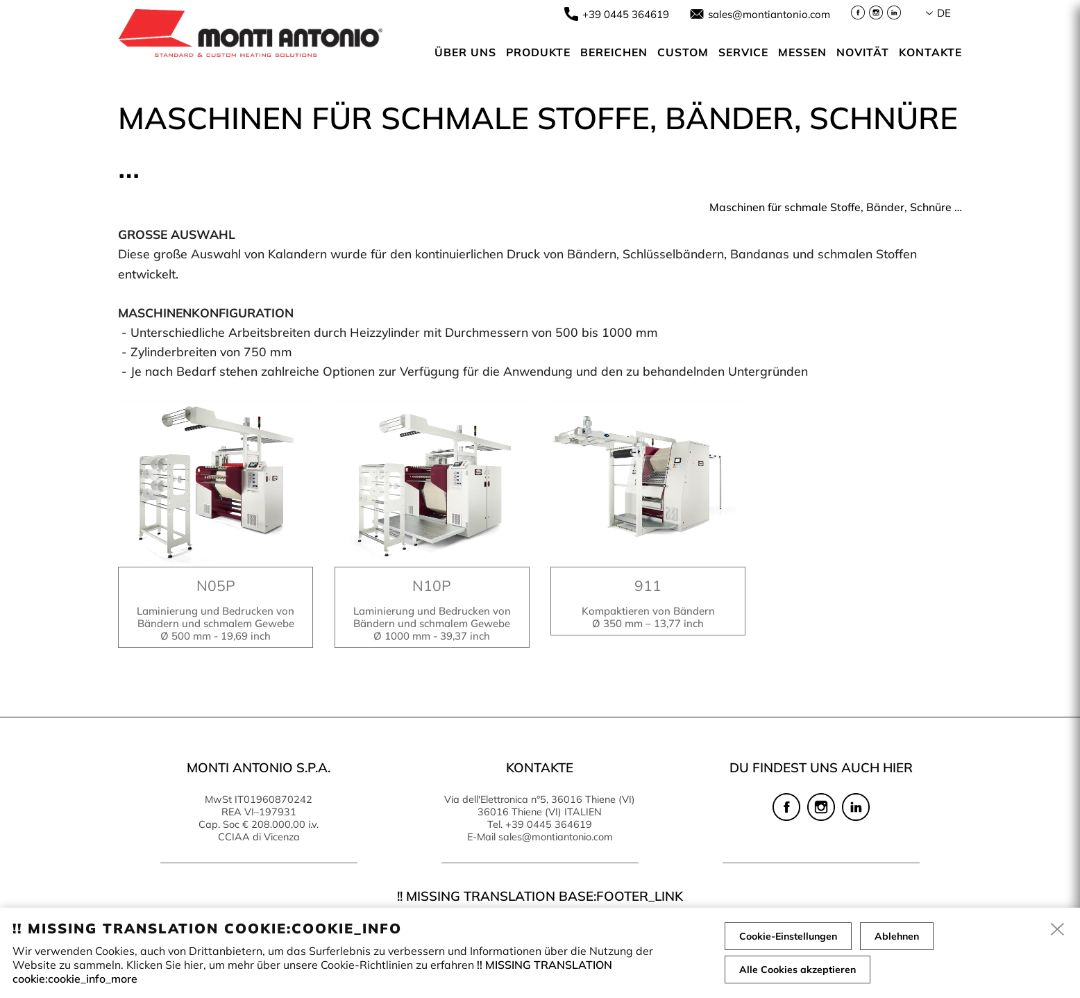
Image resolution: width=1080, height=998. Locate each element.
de (944, 12)
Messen (802, 52)
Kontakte (930, 52)
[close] (1057, 930)
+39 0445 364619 (625, 14)
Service (743, 52)
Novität (862, 52)
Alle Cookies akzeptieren (797, 969)
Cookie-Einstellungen (788, 936)
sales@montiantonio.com (769, 14)
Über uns (465, 52)
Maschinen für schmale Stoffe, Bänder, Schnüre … (835, 207)
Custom (683, 52)
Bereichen (614, 52)
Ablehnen (897, 936)
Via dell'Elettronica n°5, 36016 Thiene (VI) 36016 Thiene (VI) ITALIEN (539, 805)
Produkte (538, 52)
